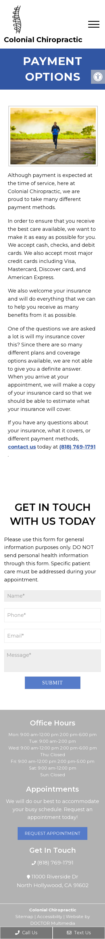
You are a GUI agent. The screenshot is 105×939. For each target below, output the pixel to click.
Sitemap (24, 916)
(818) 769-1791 (74, 447)
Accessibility (49, 916)
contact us (18, 447)
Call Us (26, 932)
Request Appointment (52, 833)
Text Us (79, 932)
